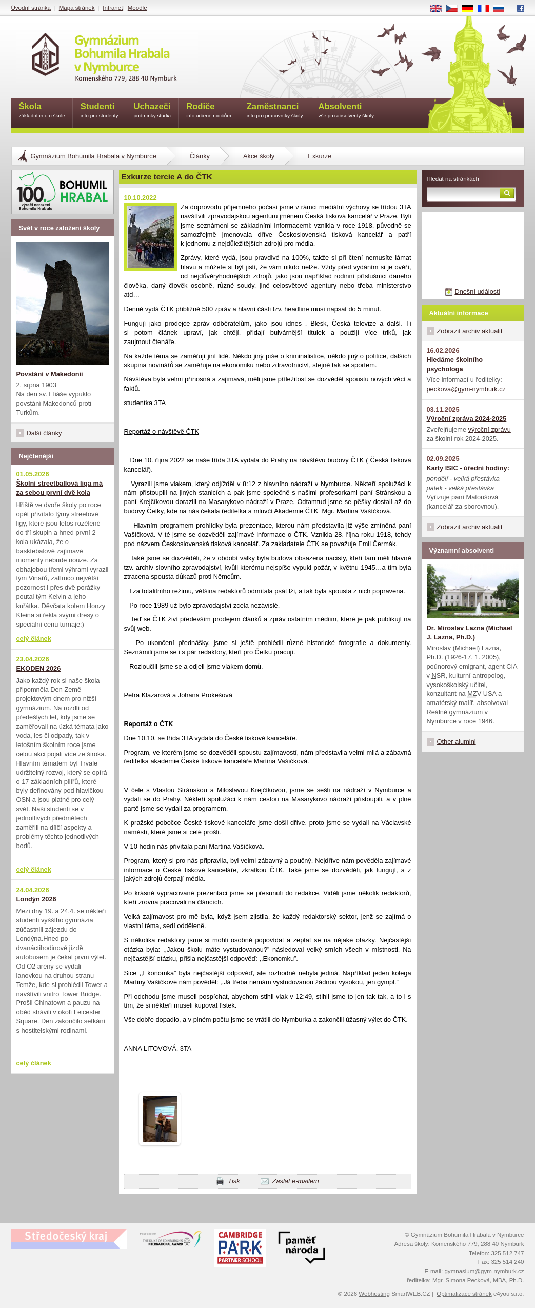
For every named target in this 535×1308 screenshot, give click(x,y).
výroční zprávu (489, 429)
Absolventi (346, 111)
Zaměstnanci (275, 111)
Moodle (137, 8)
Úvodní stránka (31, 8)
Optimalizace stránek (464, 1294)
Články (200, 156)
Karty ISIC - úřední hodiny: (468, 468)
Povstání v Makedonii (49, 374)
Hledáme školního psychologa (455, 364)
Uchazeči (152, 111)
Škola (42, 111)
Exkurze (319, 156)
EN (439, 9)
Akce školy (258, 156)
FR (486, 9)
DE (471, 9)
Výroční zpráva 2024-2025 (467, 418)
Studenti (99, 111)
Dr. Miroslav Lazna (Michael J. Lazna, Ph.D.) (469, 632)
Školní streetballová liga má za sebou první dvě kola (59, 487)
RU (502, 9)
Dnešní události (477, 291)
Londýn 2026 (36, 899)
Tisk (234, 1181)
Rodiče (208, 111)
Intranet (113, 8)
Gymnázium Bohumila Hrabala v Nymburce (93, 156)
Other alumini (456, 742)
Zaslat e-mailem (295, 1181)
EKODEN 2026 (38, 668)
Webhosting (374, 1294)
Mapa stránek (77, 8)
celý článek (33, 638)
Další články (44, 433)
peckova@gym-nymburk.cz (466, 389)
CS (455, 9)
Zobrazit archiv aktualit (470, 331)
